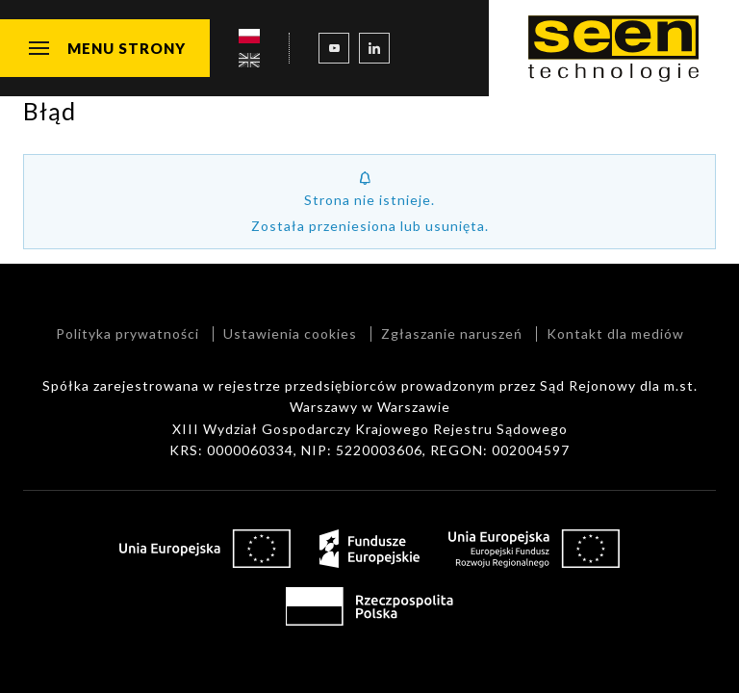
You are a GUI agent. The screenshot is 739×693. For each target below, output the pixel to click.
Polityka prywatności (127, 333)
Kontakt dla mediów (615, 333)
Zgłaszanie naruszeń (451, 333)
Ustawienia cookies (290, 333)
